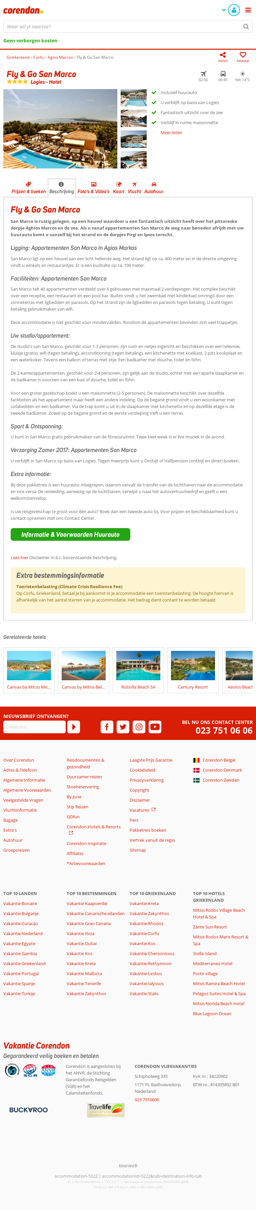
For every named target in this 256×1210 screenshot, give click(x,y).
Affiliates (75, 853)
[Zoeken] (246, 26)
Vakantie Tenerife (84, 983)
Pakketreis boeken (148, 830)
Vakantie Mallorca (84, 973)
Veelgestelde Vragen (23, 800)
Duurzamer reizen (84, 777)
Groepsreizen (16, 850)
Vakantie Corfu (144, 933)
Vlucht (134, 191)
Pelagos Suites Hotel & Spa (219, 993)
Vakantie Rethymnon (151, 963)
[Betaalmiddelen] (28, 1110)
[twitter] (123, 727)
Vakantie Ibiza (80, 933)
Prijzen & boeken (29, 191)
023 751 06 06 (224, 730)
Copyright (139, 790)
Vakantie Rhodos (146, 923)
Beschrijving (61, 191)
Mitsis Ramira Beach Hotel (219, 983)
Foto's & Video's (94, 191)
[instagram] (139, 727)
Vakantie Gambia (20, 953)
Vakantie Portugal (21, 973)
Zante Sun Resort (210, 927)
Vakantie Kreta (81, 963)
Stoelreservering (83, 787)
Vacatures (139, 810)
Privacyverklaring (147, 780)
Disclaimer (140, 800)
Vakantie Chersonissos (152, 953)
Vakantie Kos (79, 953)
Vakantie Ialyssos (147, 983)
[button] (70, 534)
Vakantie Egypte (19, 943)
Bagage (10, 820)
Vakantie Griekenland (24, 963)
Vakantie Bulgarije (21, 913)
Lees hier (19, 557)
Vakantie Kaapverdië (87, 903)
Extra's (10, 830)
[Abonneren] (73, 727)
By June (74, 797)
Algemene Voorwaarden (27, 790)
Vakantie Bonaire (20, 903)
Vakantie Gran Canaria (89, 923)
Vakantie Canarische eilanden (96, 913)
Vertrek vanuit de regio (152, 840)
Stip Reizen (77, 807)
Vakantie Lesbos (146, 973)
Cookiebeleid (142, 770)
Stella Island (205, 953)
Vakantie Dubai (82, 943)
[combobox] (128, 26)
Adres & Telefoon (20, 770)
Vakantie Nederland (23, 933)
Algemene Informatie (24, 780)
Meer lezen (171, 132)
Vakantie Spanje (19, 983)
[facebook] (107, 727)
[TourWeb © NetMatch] (128, 1165)
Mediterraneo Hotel (212, 963)
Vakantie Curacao (20, 923)
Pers (134, 820)
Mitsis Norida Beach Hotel (218, 1003)
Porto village (205, 973)
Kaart (118, 191)
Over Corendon (18, 760)
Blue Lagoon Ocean (212, 1014)
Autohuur (153, 191)
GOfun (73, 817)
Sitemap (138, 850)
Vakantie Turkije (19, 993)
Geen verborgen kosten (30, 40)
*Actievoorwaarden (86, 863)
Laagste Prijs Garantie (151, 760)
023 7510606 (147, 1100)
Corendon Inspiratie (86, 843)
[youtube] (155, 727)
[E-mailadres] (34, 727)
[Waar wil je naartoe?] (128, 26)
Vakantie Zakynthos (86, 993)
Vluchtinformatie (20, 810)
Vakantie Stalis (144, 993)
